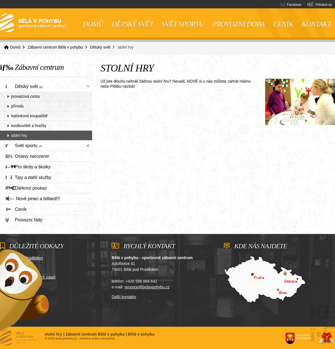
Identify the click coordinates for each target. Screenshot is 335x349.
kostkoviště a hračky (28, 125)
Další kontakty (124, 297)
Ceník (283, 24)
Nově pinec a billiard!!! (33, 198)
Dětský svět (133, 24)
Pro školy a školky (28, 166)
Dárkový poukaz (26, 188)
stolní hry (19, 135)
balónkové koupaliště (29, 116)
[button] (319, 4)
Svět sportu (183, 24)
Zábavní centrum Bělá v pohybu (55, 47)
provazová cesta (25, 96)
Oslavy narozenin (27, 156)
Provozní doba (238, 24)
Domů (33, 22)
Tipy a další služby (28, 177)
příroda (17, 106)
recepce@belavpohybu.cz (147, 287)
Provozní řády (24, 219)
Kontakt (316, 24)
